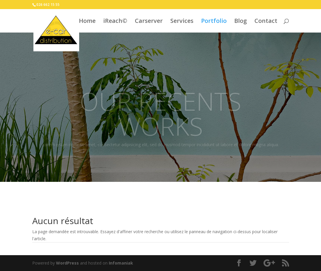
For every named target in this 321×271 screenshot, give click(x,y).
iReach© (115, 22)
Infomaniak (121, 263)
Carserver (149, 22)
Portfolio (214, 22)
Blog (240, 22)
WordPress (67, 263)
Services (181, 22)
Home (87, 22)
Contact (265, 22)
